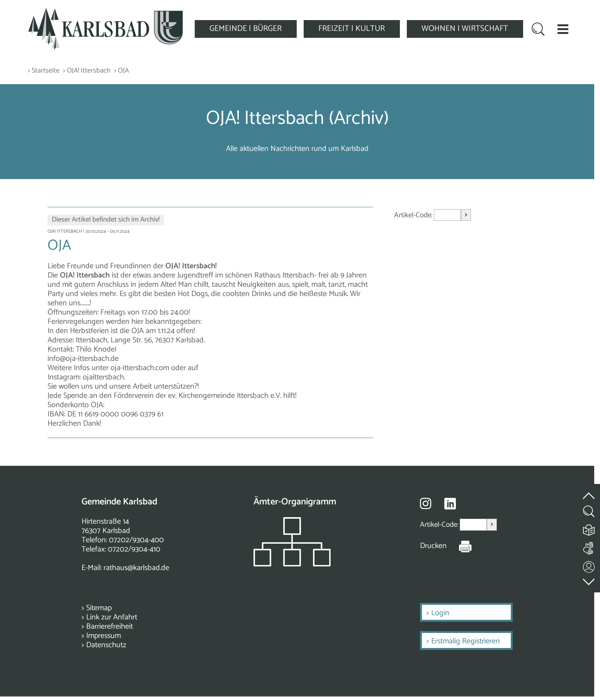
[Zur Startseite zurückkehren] (105, 12)
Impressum (103, 635)
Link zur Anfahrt (111, 617)
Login (440, 613)
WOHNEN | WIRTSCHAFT (465, 28)
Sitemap (99, 608)
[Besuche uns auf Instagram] (425, 503)
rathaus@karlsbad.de (136, 568)
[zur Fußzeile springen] (589, 579)
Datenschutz (106, 645)
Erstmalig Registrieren (465, 641)
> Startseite (43, 71)
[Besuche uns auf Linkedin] (450, 504)
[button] (563, 29)
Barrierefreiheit (109, 626)
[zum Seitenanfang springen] (589, 491)
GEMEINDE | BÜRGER (245, 28)
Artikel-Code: (414, 215)
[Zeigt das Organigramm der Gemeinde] (292, 564)
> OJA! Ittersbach (86, 71)
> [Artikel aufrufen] (466, 214)
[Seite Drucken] (459, 546)
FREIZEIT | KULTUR (351, 28)
